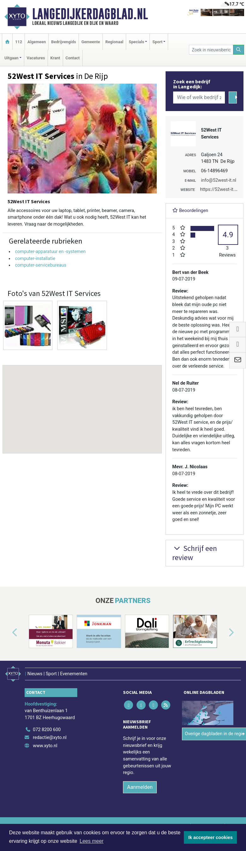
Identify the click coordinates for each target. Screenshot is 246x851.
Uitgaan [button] (11, 58)
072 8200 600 (47, 729)
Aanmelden (140, 787)
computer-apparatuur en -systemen (50, 251)
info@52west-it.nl (218, 180)
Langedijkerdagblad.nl (90, 14)
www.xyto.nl (45, 745)
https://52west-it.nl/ (220, 189)
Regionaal (114, 41)
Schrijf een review (194, 552)
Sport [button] (157, 41)
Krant (55, 58)
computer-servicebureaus (40, 265)
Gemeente (90, 41)
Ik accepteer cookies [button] (210, 837)
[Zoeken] (238, 50)
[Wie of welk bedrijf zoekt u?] (199, 97)
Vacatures (36, 58)
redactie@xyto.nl (50, 737)
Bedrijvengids (63, 41)
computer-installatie (35, 258)
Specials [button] (136, 41)
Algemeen (36, 41)
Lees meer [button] (92, 841)
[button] (82, 403)
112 (18, 41)
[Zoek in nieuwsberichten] (211, 50)
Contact (73, 58)
